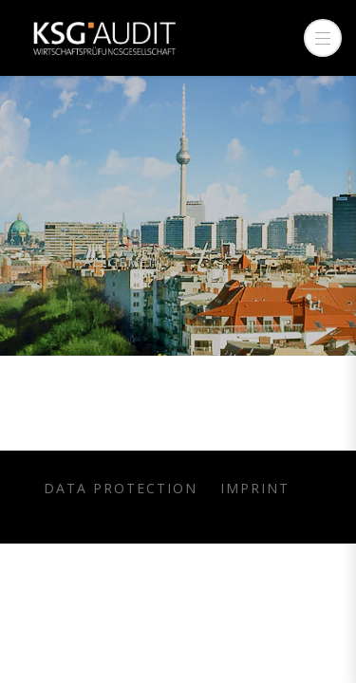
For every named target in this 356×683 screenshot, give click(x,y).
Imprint (255, 488)
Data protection (120, 488)
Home (44, 261)
